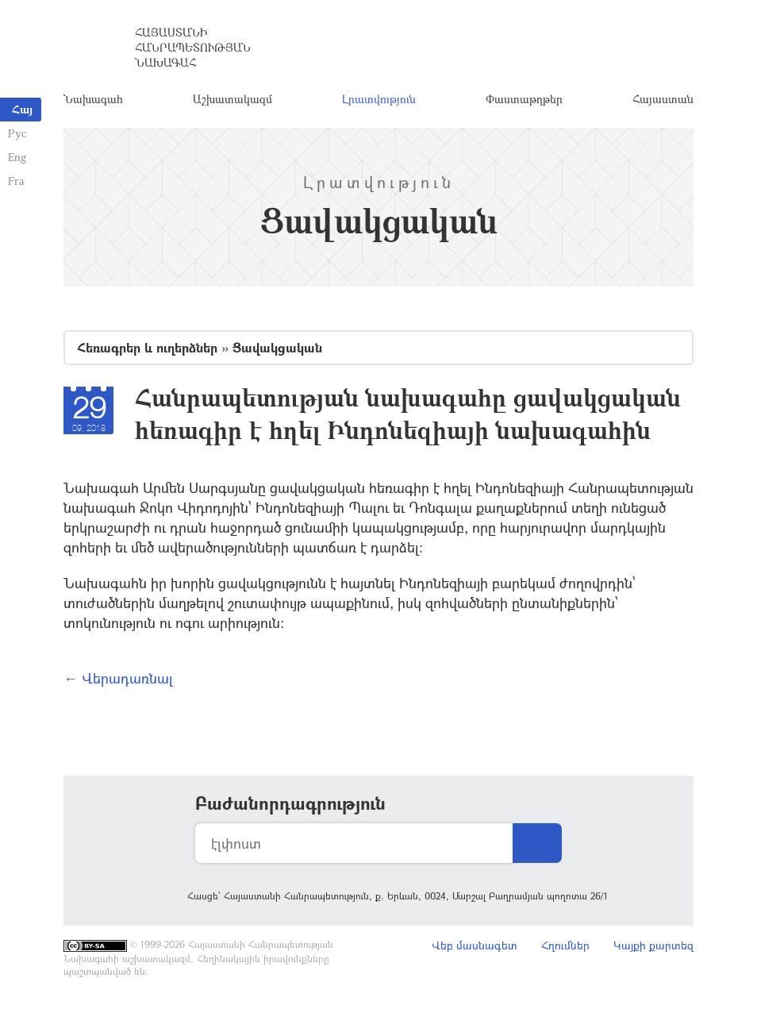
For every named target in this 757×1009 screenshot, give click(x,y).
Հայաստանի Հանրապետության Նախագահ (193, 47)
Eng (17, 156)
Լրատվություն (379, 98)
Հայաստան (663, 98)
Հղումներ (565, 945)
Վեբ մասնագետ (474, 945)
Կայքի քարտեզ (653, 945)
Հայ (22, 109)
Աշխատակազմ (232, 98)
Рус (17, 133)
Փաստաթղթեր (524, 98)
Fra (16, 180)
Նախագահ (93, 98)
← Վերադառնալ (118, 677)
